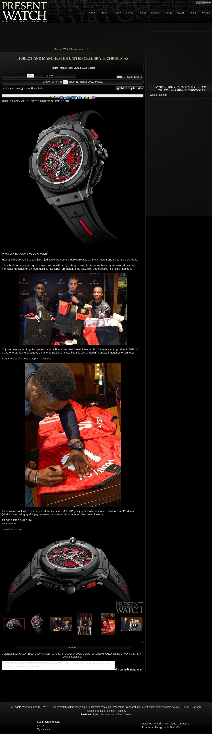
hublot (72, 647)
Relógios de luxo (95, 710)
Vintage (168, 12)
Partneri (196, 707)
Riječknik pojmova (103, 714)
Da (25, 88)
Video (118, 12)
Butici (143, 12)
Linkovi (41, 725)
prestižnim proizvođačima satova (161, 707)
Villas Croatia (123, 714)
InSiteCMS (162, 723)
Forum (193, 12)
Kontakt (206, 12)
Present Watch (58, 707)
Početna (92, 12)
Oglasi (180, 12)
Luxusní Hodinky (116, 710)
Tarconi (55, 81)
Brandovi (155, 12)
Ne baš (38, 88)
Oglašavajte (44, 729)
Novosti (130, 12)
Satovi (105, 12)
